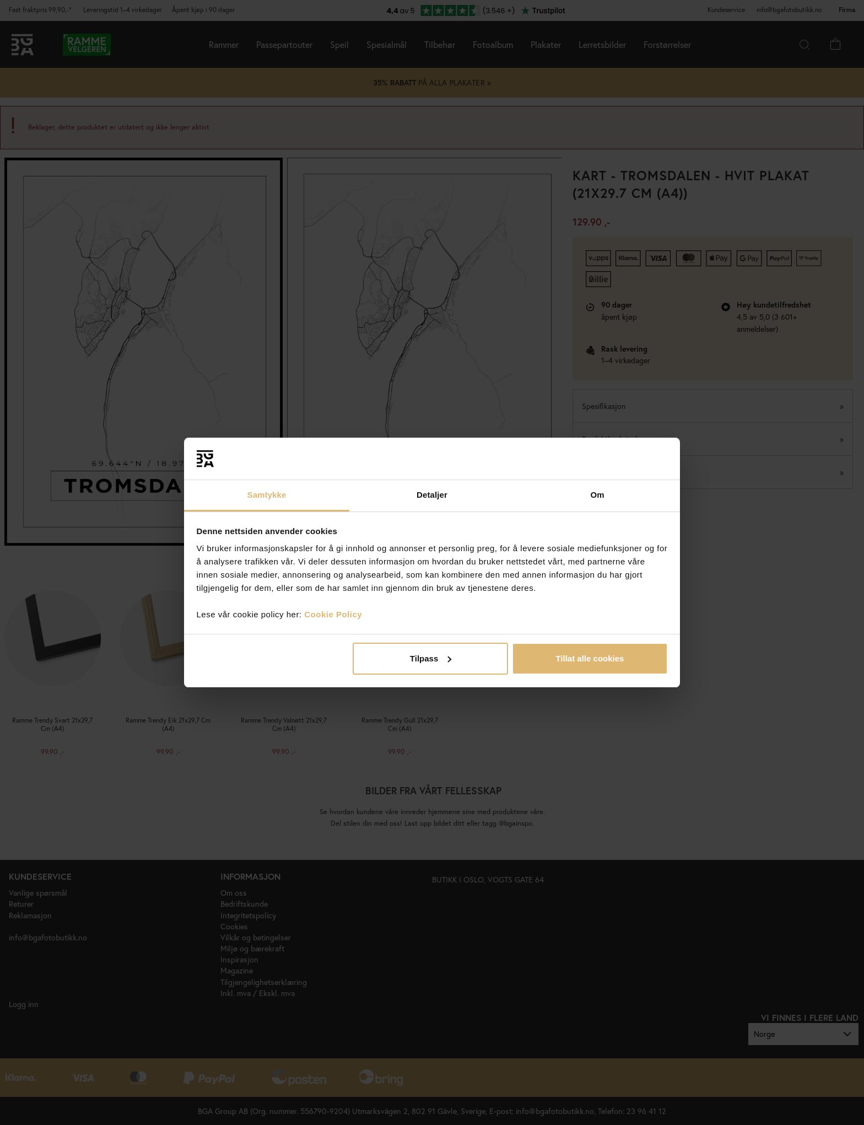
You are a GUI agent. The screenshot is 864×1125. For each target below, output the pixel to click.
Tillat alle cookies (589, 658)
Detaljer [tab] (432, 494)
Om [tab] (597, 494)
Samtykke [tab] (267, 494)
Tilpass (430, 658)
